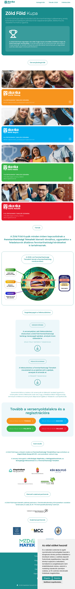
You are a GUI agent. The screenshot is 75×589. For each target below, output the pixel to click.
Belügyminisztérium (53, 458)
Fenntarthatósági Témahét (48, 461)
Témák (53, 2)
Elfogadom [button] (47, 578)
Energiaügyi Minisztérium (25, 461)
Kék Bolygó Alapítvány (36, 458)
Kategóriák (40, 2)
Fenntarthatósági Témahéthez (44, 452)
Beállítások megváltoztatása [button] (52, 582)
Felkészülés (66, 2)
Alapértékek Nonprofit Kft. (27, 454)
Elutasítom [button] (57, 578)
